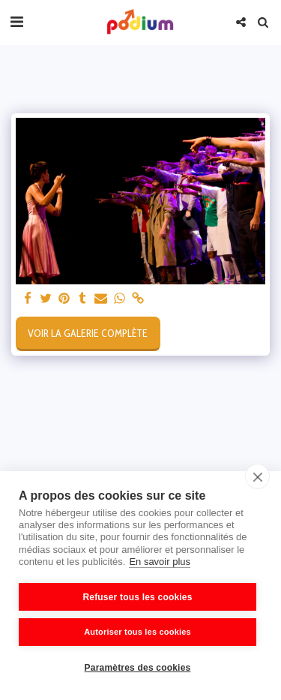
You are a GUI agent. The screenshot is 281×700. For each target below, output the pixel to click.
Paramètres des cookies (138, 667)
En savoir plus (159, 561)
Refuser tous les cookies (137, 597)
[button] (16, 22)
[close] (257, 476)
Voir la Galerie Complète (88, 333)
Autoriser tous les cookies (137, 631)
